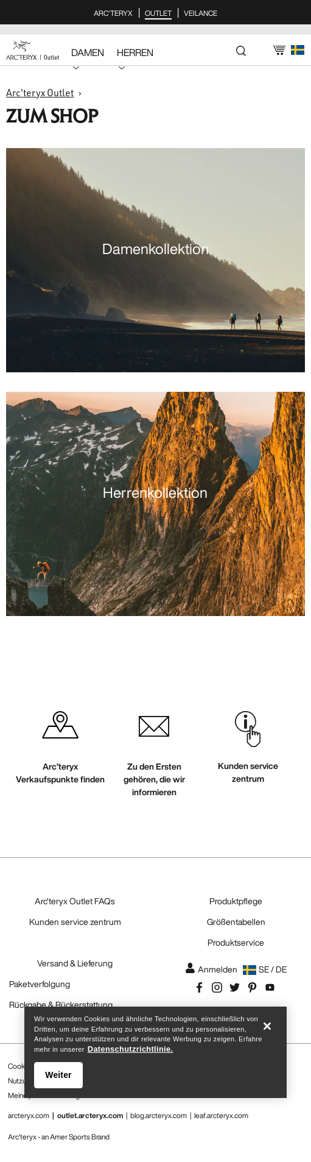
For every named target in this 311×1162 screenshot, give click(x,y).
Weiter (58, 1077)
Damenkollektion (155, 249)
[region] (155, 1054)
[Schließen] (267, 1028)
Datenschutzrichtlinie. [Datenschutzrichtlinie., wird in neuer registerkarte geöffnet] (130, 1050)
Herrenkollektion (155, 492)
